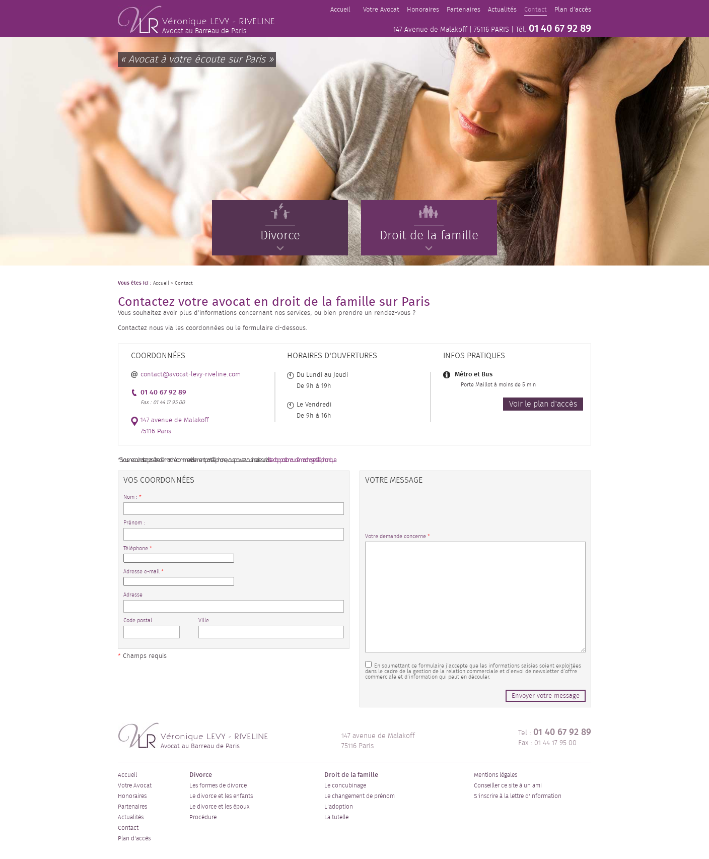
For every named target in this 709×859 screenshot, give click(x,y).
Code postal (137, 620)
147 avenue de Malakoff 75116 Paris (378, 741)
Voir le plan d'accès (543, 404)
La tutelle (336, 817)
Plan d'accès (572, 10)
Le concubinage (345, 785)
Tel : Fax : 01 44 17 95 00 (554, 737)
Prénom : (134, 522)
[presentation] (441, 514)
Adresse (133, 595)
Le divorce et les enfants (221, 796)
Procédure (203, 817)
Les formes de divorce (218, 785)
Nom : (132, 497)
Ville (203, 620)
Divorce (280, 230)
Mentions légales (495, 775)
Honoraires (423, 10)
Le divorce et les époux (219, 807)
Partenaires (463, 10)
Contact (535, 10)
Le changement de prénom (359, 796)
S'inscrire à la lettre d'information (517, 796)
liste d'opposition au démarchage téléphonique (301, 460)
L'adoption (338, 807)
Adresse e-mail (143, 571)
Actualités (502, 10)
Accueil (340, 10)
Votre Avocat (381, 10)
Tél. (553, 29)
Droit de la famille (429, 230)
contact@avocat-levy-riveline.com (190, 374)
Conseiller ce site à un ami (508, 785)
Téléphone (137, 548)
